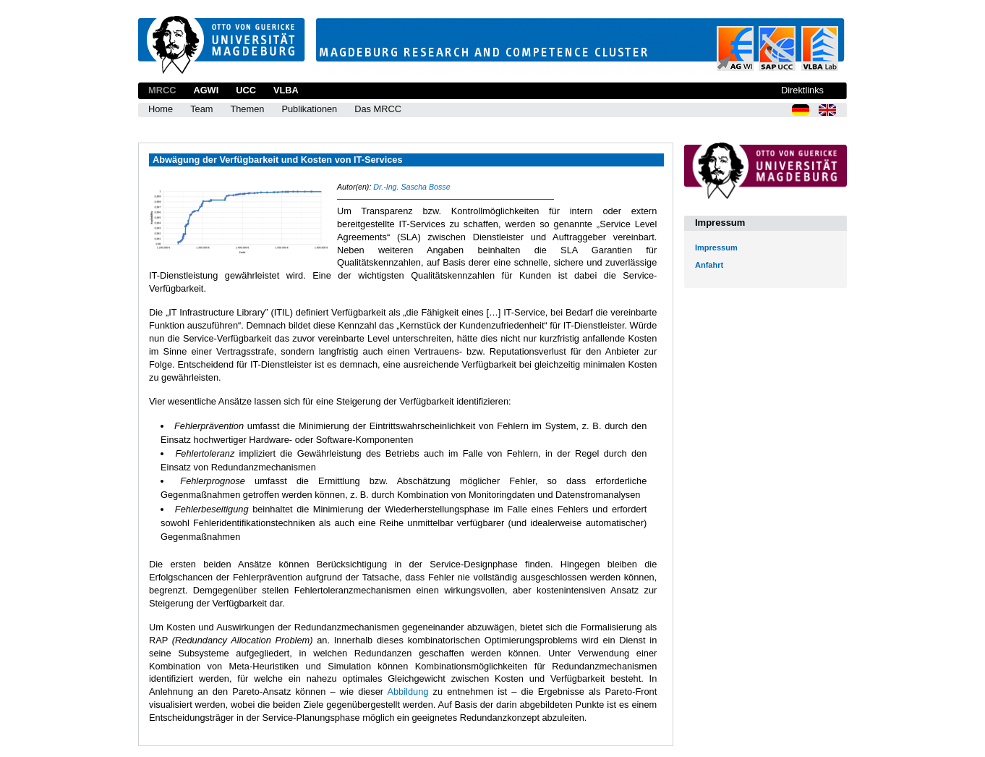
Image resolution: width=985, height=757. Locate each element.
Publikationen (309, 108)
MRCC (162, 90)
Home (160, 108)
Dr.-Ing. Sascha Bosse (411, 186)
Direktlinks (802, 90)
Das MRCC (377, 108)
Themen (247, 108)
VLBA (286, 90)
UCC (246, 90)
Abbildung (407, 691)
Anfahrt (709, 265)
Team (201, 108)
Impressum (716, 247)
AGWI (205, 90)
